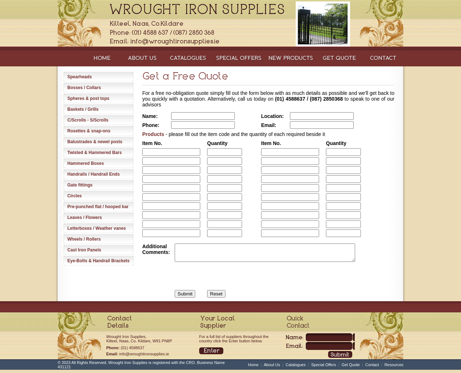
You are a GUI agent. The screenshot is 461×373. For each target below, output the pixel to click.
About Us (272, 368)
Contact (372, 368)
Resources (393, 368)
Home (253, 368)
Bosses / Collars (84, 87)
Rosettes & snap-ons (88, 130)
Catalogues (296, 368)
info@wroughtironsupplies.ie (144, 357)
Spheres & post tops (88, 98)
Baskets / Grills (83, 109)
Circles (74, 195)
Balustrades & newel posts (94, 141)
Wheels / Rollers (84, 239)
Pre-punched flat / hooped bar (98, 206)
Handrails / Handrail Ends (93, 174)
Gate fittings (80, 185)
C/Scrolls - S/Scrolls (87, 120)
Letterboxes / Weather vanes (96, 228)
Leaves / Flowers (84, 217)
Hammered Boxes (85, 163)
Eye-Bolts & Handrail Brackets (98, 260)
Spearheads (79, 76)
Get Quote (350, 368)
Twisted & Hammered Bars (94, 152)
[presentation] (211, 274)
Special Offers (323, 368)
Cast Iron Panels (84, 250)
